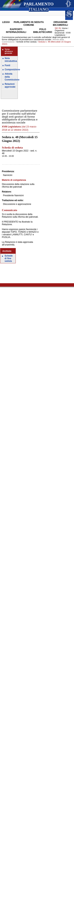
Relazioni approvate (10, 85)
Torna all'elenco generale (9, 51)
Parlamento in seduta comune (29, 23)
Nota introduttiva (11, 60)
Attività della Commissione (11, 77)
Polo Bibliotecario (42, 30)
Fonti (7, 65)
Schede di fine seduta (26, 42)
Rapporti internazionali (16, 30)
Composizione (11, 69)
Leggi (6, 22)
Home (65, 28)
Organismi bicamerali (60, 23)
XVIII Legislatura (63, 34)
